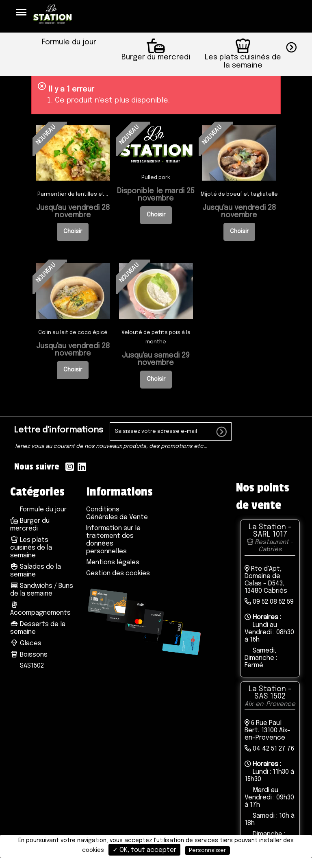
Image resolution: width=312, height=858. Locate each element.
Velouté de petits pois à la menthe (156, 337)
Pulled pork (155, 178)
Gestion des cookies (118, 573)
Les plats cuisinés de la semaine (31, 548)
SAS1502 (31, 666)
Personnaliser (207, 850)
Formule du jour (42, 510)
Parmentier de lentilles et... (72, 195)
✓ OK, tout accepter (144, 850)
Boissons (29, 655)
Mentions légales (112, 562)
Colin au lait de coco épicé (73, 333)
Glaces (25, 643)
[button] (299, 46)
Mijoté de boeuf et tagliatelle (239, 195)
